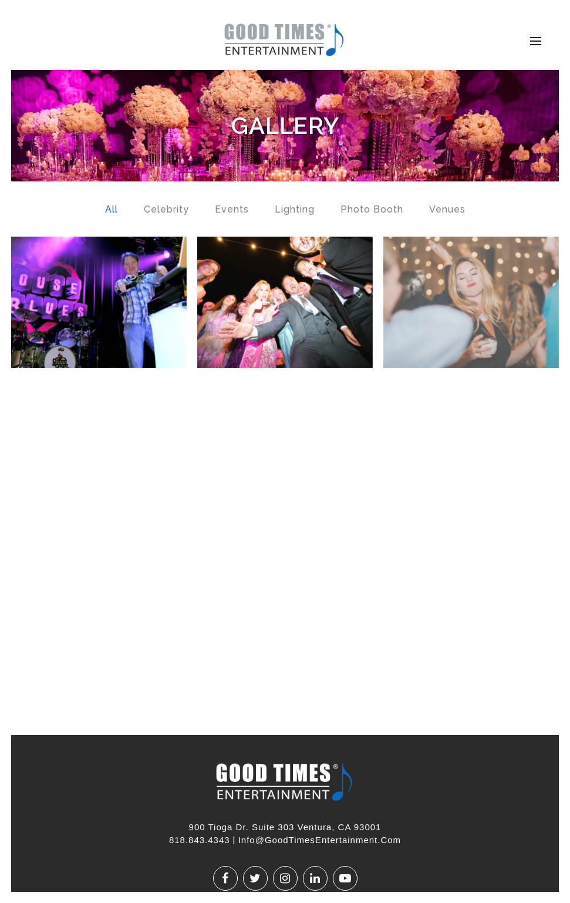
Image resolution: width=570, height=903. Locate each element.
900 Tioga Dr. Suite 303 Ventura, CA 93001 (285, 827)
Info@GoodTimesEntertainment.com (319, 840)
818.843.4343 (199, 840)
